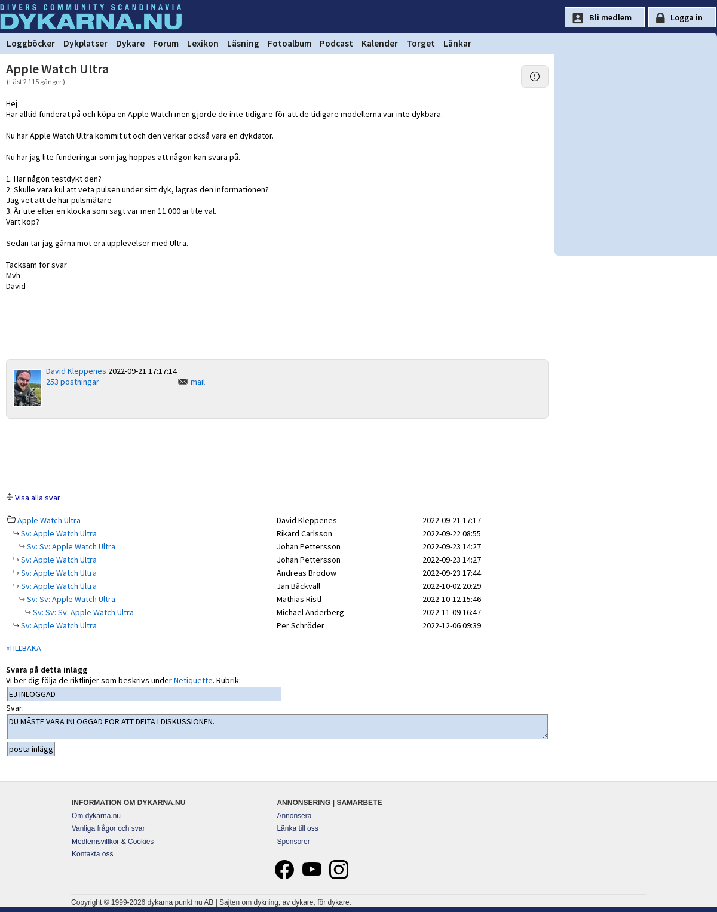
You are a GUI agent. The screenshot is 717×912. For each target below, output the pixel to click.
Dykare (130, 43)
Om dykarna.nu (96, 816)
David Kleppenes (76, 371)
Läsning (243, 43)
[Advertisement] (277, 454)
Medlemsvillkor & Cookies (113, 841)
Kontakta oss (92, 854)
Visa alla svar (37, 497)
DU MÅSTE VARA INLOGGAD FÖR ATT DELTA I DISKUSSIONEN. (277, 726)
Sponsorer (293, 841)
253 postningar (72, 381)
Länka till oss (297, 828)
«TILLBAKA (23, 648)
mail (198, 381)
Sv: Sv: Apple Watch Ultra (70, 546)
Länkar (457, 43)
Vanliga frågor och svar (108, 828)
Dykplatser (85, 43)
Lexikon (203, 43)
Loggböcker (31, 43)
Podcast (336, 43)
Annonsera (294, 816)
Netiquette (193, 680)
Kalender (379, 43)
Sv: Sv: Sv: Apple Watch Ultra (82, 612)
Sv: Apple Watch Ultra (58, 533)
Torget (420, 43)
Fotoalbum (289, 43)
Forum (166, 43)
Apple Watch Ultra (49, 520)
